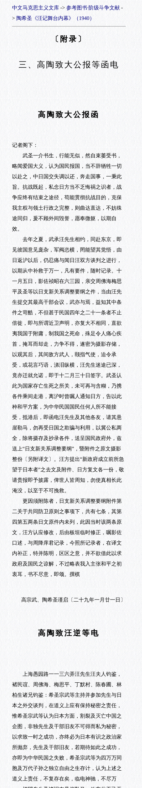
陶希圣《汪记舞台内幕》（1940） (55, 18)
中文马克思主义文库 (35, 7)
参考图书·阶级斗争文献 (93, 7)
